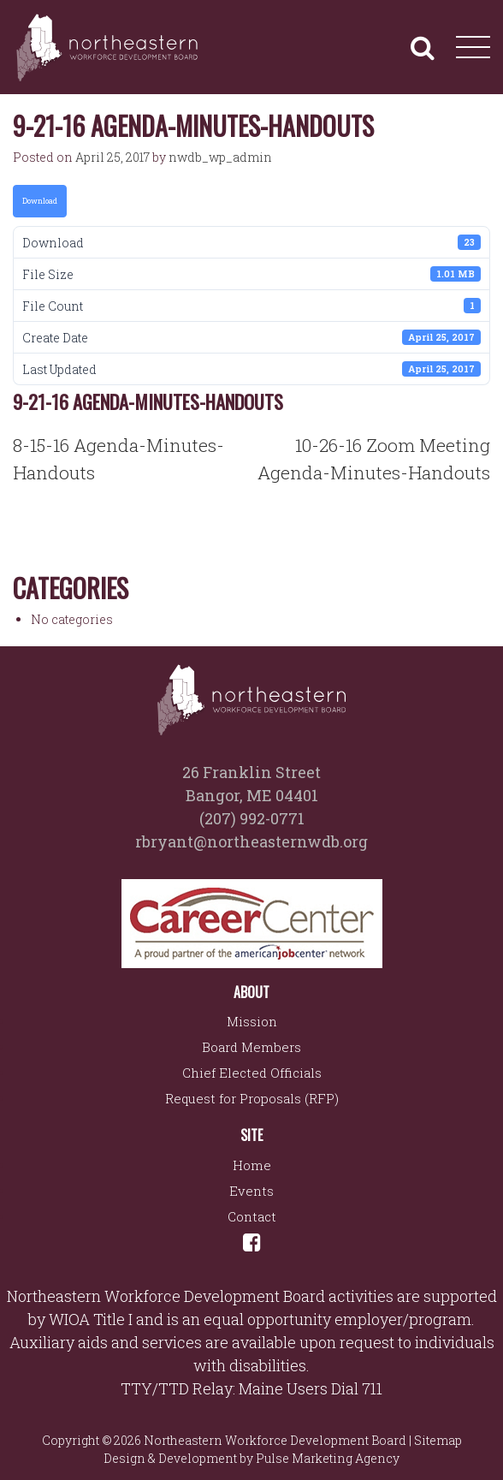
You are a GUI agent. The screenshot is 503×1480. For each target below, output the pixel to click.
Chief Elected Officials (252, 1072)
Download (39, 200)
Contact (252, 1216)
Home (252, 1165)
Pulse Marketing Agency (327, 1458)
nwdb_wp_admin (220, 157)
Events (251, 1190)
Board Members (251, 1046)
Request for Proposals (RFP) (252, 1098)
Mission (252, 1021)
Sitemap (438, 1440)
